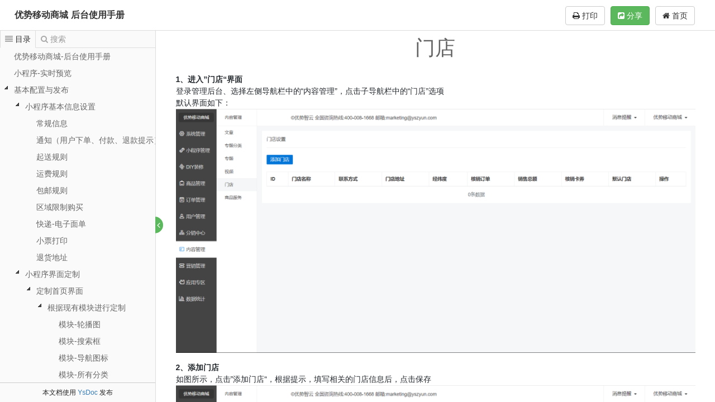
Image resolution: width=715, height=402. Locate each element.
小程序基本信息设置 (60, 106)
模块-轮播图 (80, 324)
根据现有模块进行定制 (86, 307)
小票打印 (52, 240)
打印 (585, 15)
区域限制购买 (59, 207)
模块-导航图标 (83, 357)
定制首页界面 (59, 290)
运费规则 (52, 173)
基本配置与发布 (41, 89)
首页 (675, 15)
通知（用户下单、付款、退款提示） (98, 140)
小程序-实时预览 (43, 73)
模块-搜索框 (80, 341)
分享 (630, 15)
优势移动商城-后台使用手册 (62, 56)
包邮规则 (52, 190)
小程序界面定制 (52, 274)
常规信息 (52, 123)
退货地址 (52, 257)
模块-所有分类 (83, 374)
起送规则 (52, 156)
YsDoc (87, 392)
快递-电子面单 (61, 223)
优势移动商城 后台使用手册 (69, 15)
